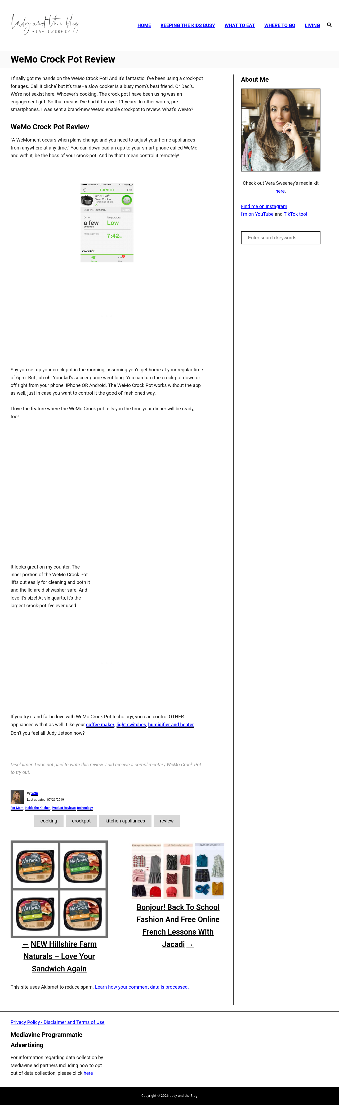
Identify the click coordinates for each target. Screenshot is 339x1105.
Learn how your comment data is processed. (142, 987)
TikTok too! (295, 214)
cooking (49, 821)
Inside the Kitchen (38, 808)
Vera (34, 793)
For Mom (17, 808)
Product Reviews (64, 808)
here (280, 191)
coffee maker (100, 724)
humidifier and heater (171, 724)
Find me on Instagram (264, 206)
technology (85, 808)
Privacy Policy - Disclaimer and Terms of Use (58, 1022)
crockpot (81, 821)
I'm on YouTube (257, 214)
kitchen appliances (125, 821)
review (167, 821)
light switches (131, 724)
